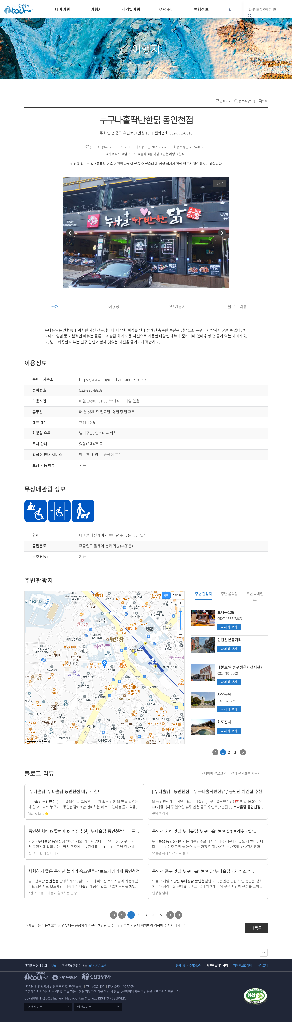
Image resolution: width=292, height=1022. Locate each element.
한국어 (233, 8)
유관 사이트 (34, 1007)
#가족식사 (113, 153)
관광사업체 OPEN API (188, 965)
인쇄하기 (225, 101)
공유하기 (107, 147)
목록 (265, 101)
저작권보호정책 (242, 965)
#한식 (181, 153)
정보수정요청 (247, 101)
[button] (70, 233)
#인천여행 (168, 153)
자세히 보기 (229, 627)
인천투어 (18, 8)
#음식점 (154, 153)
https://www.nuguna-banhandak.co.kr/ (112, 379)
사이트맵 (262, 965)
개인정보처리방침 (217, 965)
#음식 (142, 153)
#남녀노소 (129, 153)
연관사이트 (84, 1007)
